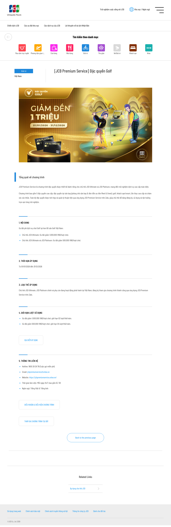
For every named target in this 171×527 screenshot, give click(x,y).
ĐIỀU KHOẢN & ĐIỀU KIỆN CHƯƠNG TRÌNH (40, 405)
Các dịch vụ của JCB (52, 25)
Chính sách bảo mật (34, 512)
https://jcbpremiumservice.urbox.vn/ (44, 377)
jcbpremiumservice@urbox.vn (39, 372)
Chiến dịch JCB (13, 25)
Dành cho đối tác (105, 512)
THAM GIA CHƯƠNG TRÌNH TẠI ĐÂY (37, 422)
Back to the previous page (85, 438)
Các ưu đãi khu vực (31, 25)
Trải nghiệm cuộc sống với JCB (112, 9)
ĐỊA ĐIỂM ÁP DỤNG (31, 340)
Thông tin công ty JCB (85, 512)
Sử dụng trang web (14, 512)
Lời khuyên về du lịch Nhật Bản (77, 25)
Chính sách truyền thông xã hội (60, 512)
